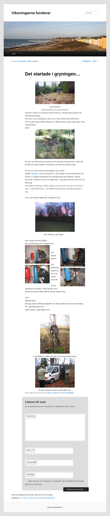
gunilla (35, 61)
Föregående (85, 61)
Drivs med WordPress (55, 507)
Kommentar (31, 416)
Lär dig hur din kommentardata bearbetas (37, 498)
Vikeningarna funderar (31, 13)
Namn (30, 450)
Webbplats (30, 474)
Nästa (96, 61)
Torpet (48, 393)
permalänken (69, 393)
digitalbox (35, 173)
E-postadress (31, 462)
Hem (13, 54)
